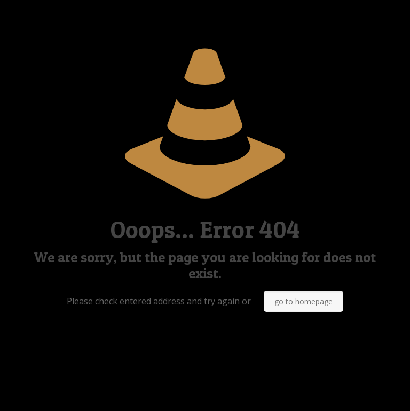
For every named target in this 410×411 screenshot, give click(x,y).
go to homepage (303, 301)
